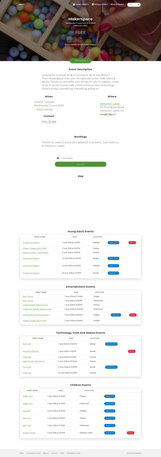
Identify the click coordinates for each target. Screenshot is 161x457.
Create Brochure (73, 453)
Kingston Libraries (134, 453)
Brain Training (28, 296)
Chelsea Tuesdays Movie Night (35, 248)
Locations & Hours (33, 453)
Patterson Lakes (110, 103)
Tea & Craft (27, 344)
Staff (62, 453)
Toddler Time (28, 396)
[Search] (132, 5)
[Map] (80, 202)
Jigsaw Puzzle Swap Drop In (34, 361)
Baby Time (27, 418)
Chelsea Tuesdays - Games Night (35, 253)
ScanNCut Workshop (31, 351)
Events (21, 4)
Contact (54, 453)
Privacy (46, 453)
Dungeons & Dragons (31, 243)
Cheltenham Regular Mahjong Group (37, 309)
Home (22, 453)
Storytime (26, 411)
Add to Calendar (43, 109)
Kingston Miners (29, 433)
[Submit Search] (138, 5)
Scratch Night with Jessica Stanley (36, 315)
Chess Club (27, 357)
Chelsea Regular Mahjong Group (35, 305)
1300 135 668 (48, 121)
